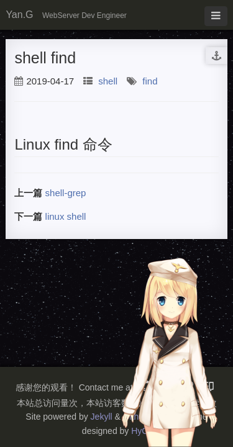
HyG (139, 431)
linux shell (65, 216)
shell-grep (65, 192)
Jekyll (101, 417)
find (149, 81)
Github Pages (149, 417)
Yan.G (19, 14)
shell (107, 81)
